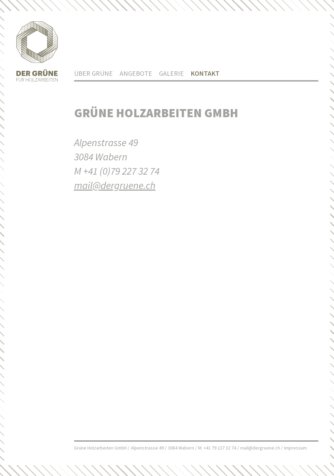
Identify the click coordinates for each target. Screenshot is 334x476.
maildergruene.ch (115, 185)
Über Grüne (93, 73)
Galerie (171, 73)
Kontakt (205, 73)
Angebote (136, 73)
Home (37, 52)
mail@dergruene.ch (260, 448)
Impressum (295, 448)
